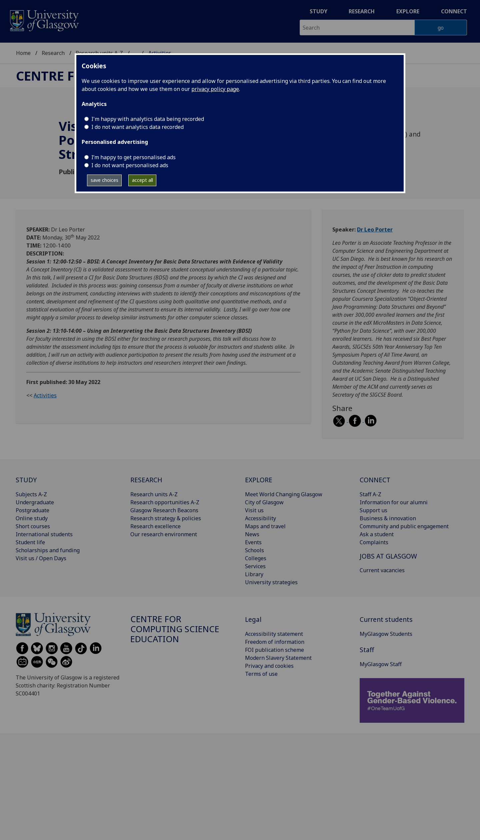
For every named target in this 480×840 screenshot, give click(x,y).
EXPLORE (258, 479)
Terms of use (261, 673)
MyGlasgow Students (386, 633)
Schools (254, 550)
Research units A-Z (154, 494)
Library (254, 574)
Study (318, 11)
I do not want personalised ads (129, 165)
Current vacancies (382, 570)
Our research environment (163, 534)
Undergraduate (35, 502)
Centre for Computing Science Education (174, 629)
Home (23, 53)
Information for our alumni (394, 502)
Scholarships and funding (48, 550)
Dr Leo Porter (375, 229)
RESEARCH (146, 479)
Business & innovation (388, 518)
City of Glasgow (264, 502)
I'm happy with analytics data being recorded (147, 119)
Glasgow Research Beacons (164, 510)
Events (253, 542)
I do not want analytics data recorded (137, 127)
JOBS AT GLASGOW (388, 556)
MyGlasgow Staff (381, 664)
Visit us (254, 510)
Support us (373, 510)
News (252, 534)
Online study (32, 518)
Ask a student (377, 534)
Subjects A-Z (31, 494)
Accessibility (260, 518)
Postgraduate (32, 510)
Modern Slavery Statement (278, 657)
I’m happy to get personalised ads (133, 157)
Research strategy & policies (165, 518)
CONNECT (375, 479)
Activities (45, 395)
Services (255, 566)
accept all (142, 180)
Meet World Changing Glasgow (283, 494)
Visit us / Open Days (41, 558)
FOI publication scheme (274, 649)
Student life (30, 542)
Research (362, 11)
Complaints (374, 542)
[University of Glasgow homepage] (44, 20)
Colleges (255, 558)
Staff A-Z (370, 494)
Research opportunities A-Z (164, 502)
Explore (407, 11)
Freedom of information (274, 641)
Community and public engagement (404, 526)
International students (44, 534)
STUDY (26, 479)
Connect (454, 11)
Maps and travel (265, 526)
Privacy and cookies (269, 665)
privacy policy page (215, 89)
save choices (104, 180)
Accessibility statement (274, 633)
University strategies (271, 582)
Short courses (33, 526)
